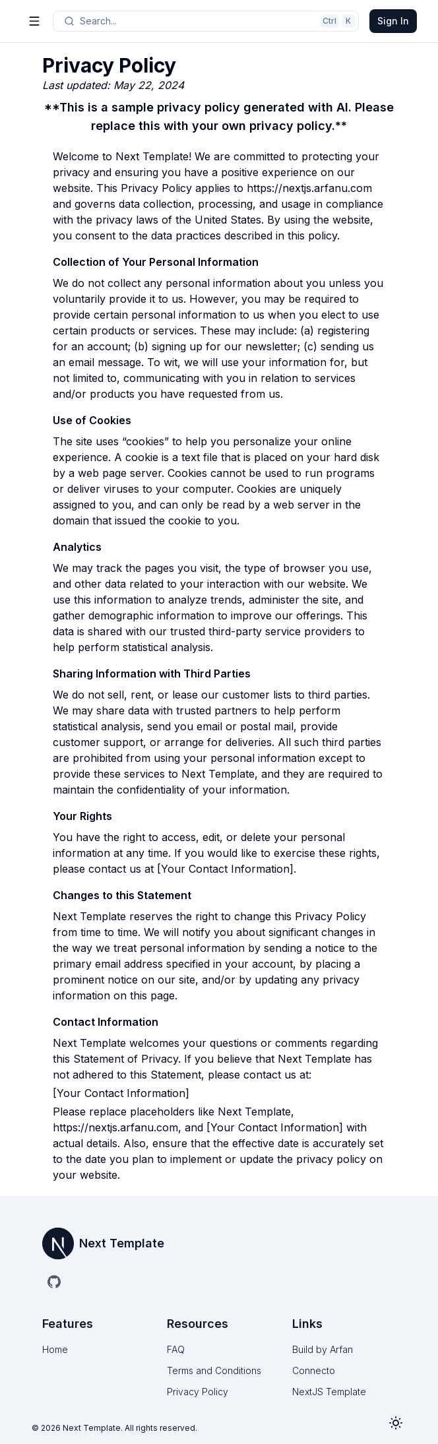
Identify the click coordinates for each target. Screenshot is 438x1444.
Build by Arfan (322, 1349)
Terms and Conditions (214, 1370)
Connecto (313, 1370)
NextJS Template (329, 1391)
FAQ (176, 1349)
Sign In (393, 20)
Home (55, 1349)
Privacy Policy (197, 1391)
